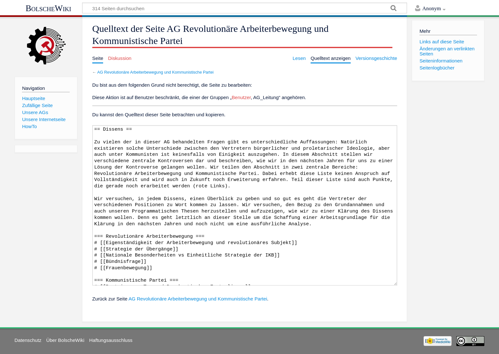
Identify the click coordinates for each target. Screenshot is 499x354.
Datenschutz (28, 340)
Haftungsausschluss (110, 340)
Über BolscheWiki (65, 340)
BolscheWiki (48, 8)
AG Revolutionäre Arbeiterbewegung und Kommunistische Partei (155, 72)
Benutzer (241, 97)
